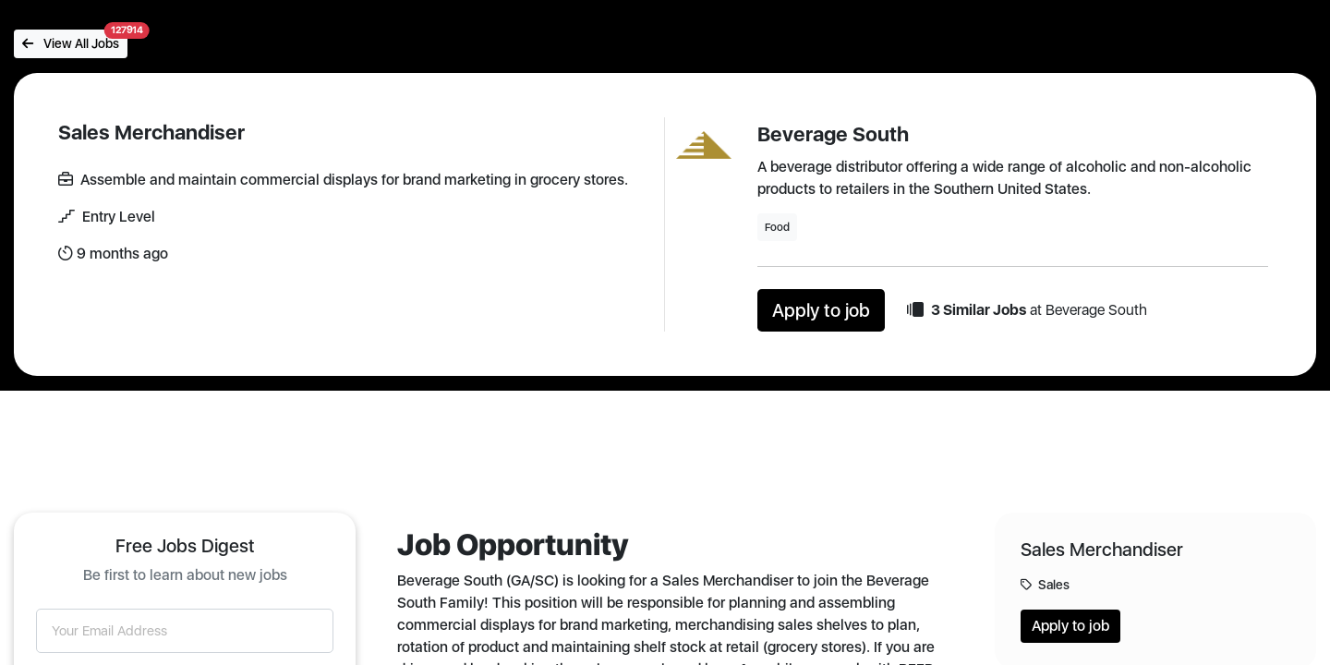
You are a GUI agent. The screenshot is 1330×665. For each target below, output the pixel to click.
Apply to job (821, 310)
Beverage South (833, 134)
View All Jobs (74, 40)
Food (777, 227)
